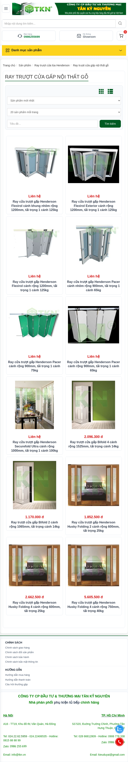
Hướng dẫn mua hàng (17, 674)
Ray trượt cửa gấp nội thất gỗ (91, 65)
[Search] (119, 24)
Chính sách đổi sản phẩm (19, 652)
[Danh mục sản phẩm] (64, 50)
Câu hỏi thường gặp (16, 684)
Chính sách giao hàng (17, 647)
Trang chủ (9, 65)
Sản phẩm (25, 65)
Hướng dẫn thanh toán (18, 679)
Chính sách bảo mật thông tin (21, 661)
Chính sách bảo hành (17, 657)
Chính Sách (13, 642)
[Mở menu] (6, 8)
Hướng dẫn (13, 669)
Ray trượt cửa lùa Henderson (52, 65)
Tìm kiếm (110, 123)
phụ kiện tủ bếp (67, 702)
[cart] (121, 35)
